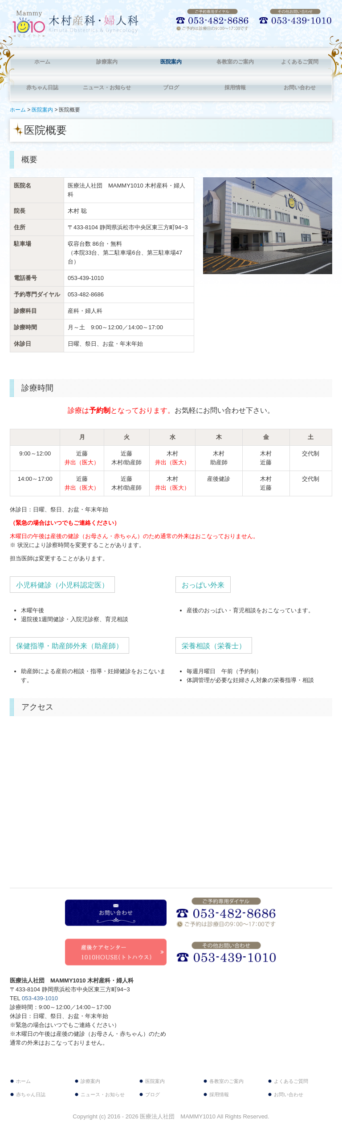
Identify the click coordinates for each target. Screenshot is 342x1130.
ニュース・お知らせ (107, 87)
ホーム (42, 62)
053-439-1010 (86, 278)
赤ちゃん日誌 (42, 87)
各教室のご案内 (235, 62)
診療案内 (107, 62)
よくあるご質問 (299, 62)
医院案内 (171, 62)
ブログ (171, 87)
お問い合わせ (300, 87)
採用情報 (235, 87)
